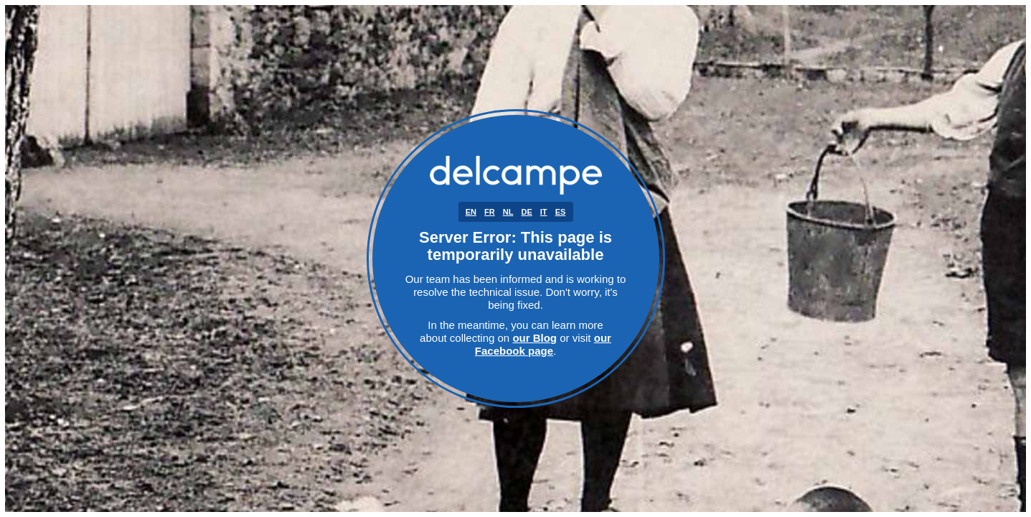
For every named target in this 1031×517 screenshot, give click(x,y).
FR (489, 212)
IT (543, 212)
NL (508, 212)
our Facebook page (543, 344)
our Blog (534, 338)
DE (526, 212)
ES (560, 212)
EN (471, 212)
